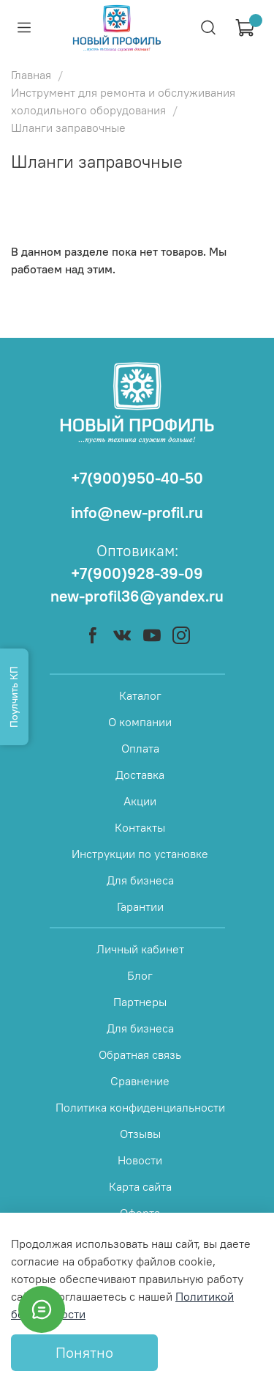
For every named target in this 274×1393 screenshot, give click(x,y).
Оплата (140, 748)
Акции (139, 801)
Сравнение (140, 1081)
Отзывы (140, 1133)
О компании (140, 721)
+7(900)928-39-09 (137, 573)
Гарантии (140, 906)
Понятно (84, 1352)
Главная (31, 74)
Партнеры (140, 1001)
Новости (140, 1160)
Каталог (140, 695)
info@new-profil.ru (137, 512)
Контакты (140, 827)
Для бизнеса (140, 880)
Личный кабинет (140, 949)
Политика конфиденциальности (140, 1107)
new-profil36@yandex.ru (137, 596)
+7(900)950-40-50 (137, 478)
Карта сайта (140, 1186)
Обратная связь (140, 1054)
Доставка (139, 774)
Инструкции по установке (140, 853)
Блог (140, 975)
